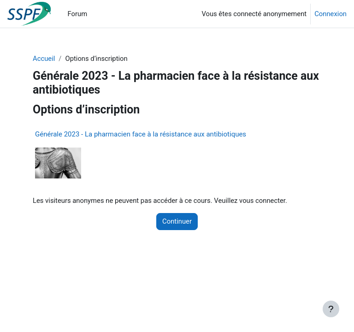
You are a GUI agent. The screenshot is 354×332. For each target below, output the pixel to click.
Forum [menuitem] (78, 14)
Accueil (44, 58)
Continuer (177, 221)
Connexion (330, 14)
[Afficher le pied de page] (331, 309)
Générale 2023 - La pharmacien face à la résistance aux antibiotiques (140, 134)
